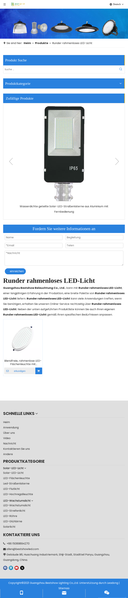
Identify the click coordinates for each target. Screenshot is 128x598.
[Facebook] (5, 567)
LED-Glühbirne (12, 521)
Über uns (9, 433)
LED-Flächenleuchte (16, 478)
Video (6, 438)
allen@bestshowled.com (22, 549)
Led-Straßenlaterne (16, 483)
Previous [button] (11, 161)
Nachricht (9, 443)
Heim (6, 422)
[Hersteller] (64, 24)
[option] (64, 158)
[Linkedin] (11, 567)
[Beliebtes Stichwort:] (121, 69)
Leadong (112, 583)
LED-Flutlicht (11, 489)
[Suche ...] (60, 69)
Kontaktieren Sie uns (16, 449)
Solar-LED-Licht (13, 473)
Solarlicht (9, 527)
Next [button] (117, 161)
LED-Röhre (10, 516)
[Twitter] (22, 567)
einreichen (17, 271)
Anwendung (11, 427)
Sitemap (64, 588)
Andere (8, 454)
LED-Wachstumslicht (17, 505)
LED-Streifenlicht (14, 511)
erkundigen (15, 371)
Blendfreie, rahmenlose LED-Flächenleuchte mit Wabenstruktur (23, 362)
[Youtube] (16, 567)
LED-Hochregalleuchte (18, 494)
